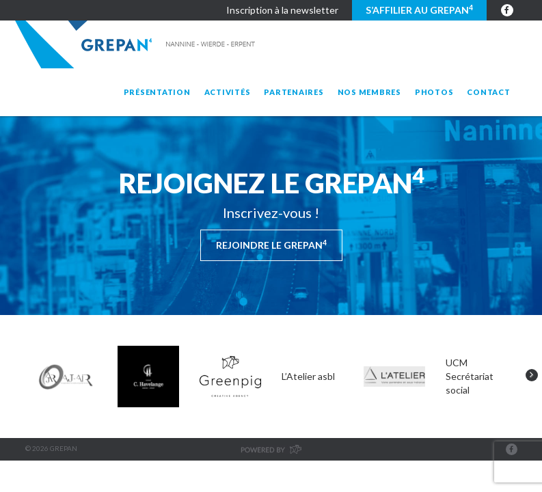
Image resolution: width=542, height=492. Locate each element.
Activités (227, 91)
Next (532, 375)
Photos (434, 91)
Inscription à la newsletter (282, 10)
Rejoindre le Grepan (271, 244)
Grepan (136, 44)
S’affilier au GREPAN (419, 9)
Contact (488, 91)
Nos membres (369, 91)
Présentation (157, 91)
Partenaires (293, 91)
